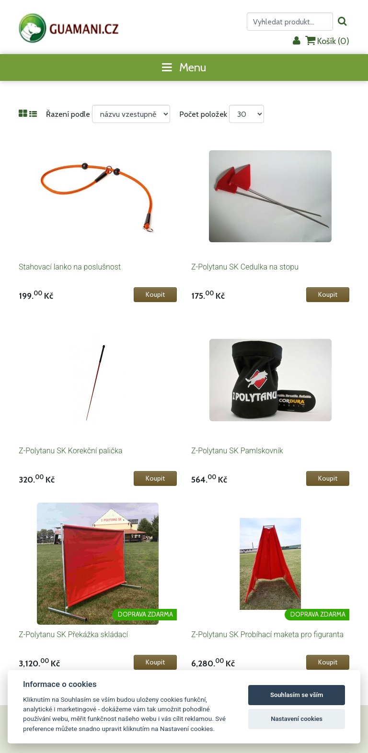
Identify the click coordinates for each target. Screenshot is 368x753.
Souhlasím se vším (296, 694)
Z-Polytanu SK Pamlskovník (237, 450)
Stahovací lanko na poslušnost (70, 266)
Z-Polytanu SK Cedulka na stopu (245, 266)
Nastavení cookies (296, 718)
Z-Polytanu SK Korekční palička (71, 450)
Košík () (327, 40)
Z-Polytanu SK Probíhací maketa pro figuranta (267, 634)
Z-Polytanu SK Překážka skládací (73, 634)
